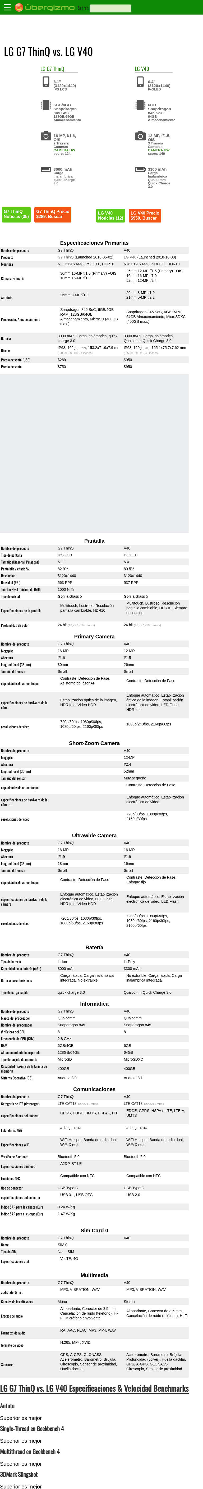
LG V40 (130, 257)
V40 (145, 68)
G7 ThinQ (55, 68)
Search (83, 8)
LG (42, 68)
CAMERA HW (64, 150)
